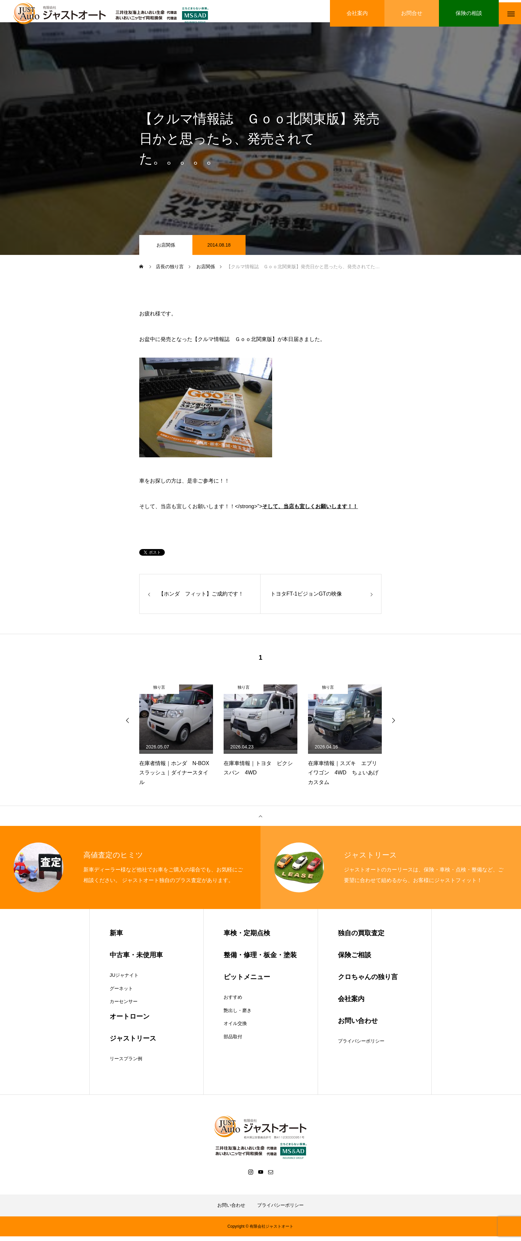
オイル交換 (235, 1027)
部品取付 (233, 1041)
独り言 (159, 691)
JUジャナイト (124, 979)
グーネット (121, 992)
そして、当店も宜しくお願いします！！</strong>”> (248, 510)
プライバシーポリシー (361, 1045)
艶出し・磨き (238, 1014)
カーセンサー (124, 1005)
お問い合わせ (231, 1209)
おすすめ (233, 1001)
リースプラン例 (126, 1063)
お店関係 (165, 249)
